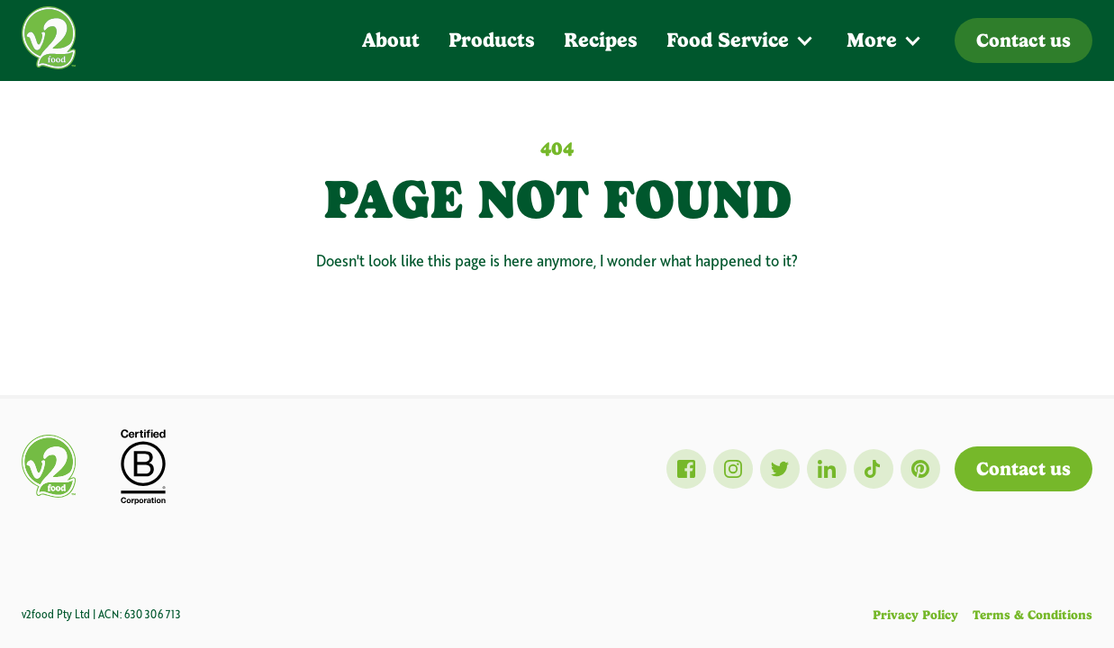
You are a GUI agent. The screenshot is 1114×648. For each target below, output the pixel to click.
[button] (742, 40)
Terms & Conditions (1032, 615)
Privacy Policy (915, 615)
